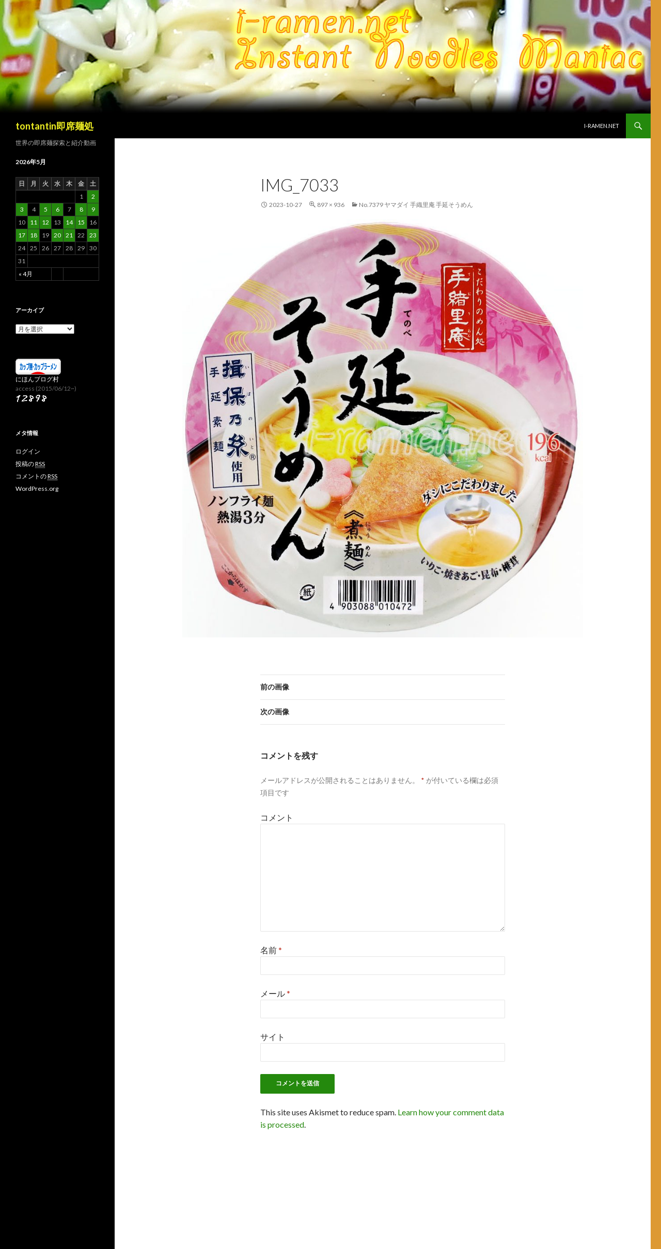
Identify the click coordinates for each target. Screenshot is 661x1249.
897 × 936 (330, 205)
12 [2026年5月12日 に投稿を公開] (45, 222)
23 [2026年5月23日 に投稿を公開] (93, 235)
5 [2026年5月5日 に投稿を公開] (46, 209)
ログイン (27, 451)
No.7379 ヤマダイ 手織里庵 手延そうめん (416, 205)
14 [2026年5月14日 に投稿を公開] (69, 222)
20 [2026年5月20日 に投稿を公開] (57, 235)
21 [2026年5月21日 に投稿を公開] (69, 235)
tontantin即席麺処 (54, 126)
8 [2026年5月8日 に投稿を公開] (81, 209)
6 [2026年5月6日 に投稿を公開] (57, 209)
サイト (272, 1037)
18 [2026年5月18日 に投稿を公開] (33, 235)
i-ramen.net (601, 125)
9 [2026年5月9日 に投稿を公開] (93, 209)
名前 (271, 950)
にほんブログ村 (37, 379)
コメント (276, 817)
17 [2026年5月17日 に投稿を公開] (21, 235)
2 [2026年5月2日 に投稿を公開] (93, 196)
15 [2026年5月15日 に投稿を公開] (81, 222)
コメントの (36, 476)
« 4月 (26, 274)
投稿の (30, 464)
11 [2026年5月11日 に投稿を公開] (33, 222)
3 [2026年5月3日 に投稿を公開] (22, 209)
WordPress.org (36, 488)
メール (275, 993)
